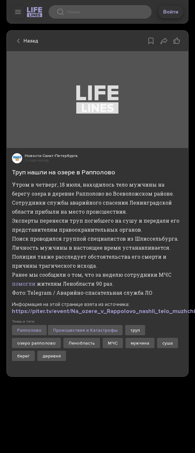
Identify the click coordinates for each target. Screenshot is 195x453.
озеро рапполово (36, 343)
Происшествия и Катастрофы (85, 330)
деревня (51, 356)
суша (167, 343)
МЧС (113, 343)
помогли (23, 283)
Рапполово (29, 330)
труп (135, 330)
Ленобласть (82, 343)
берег (23, 356)
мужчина (140, 343)
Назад (25, 41)
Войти (170, 12)
